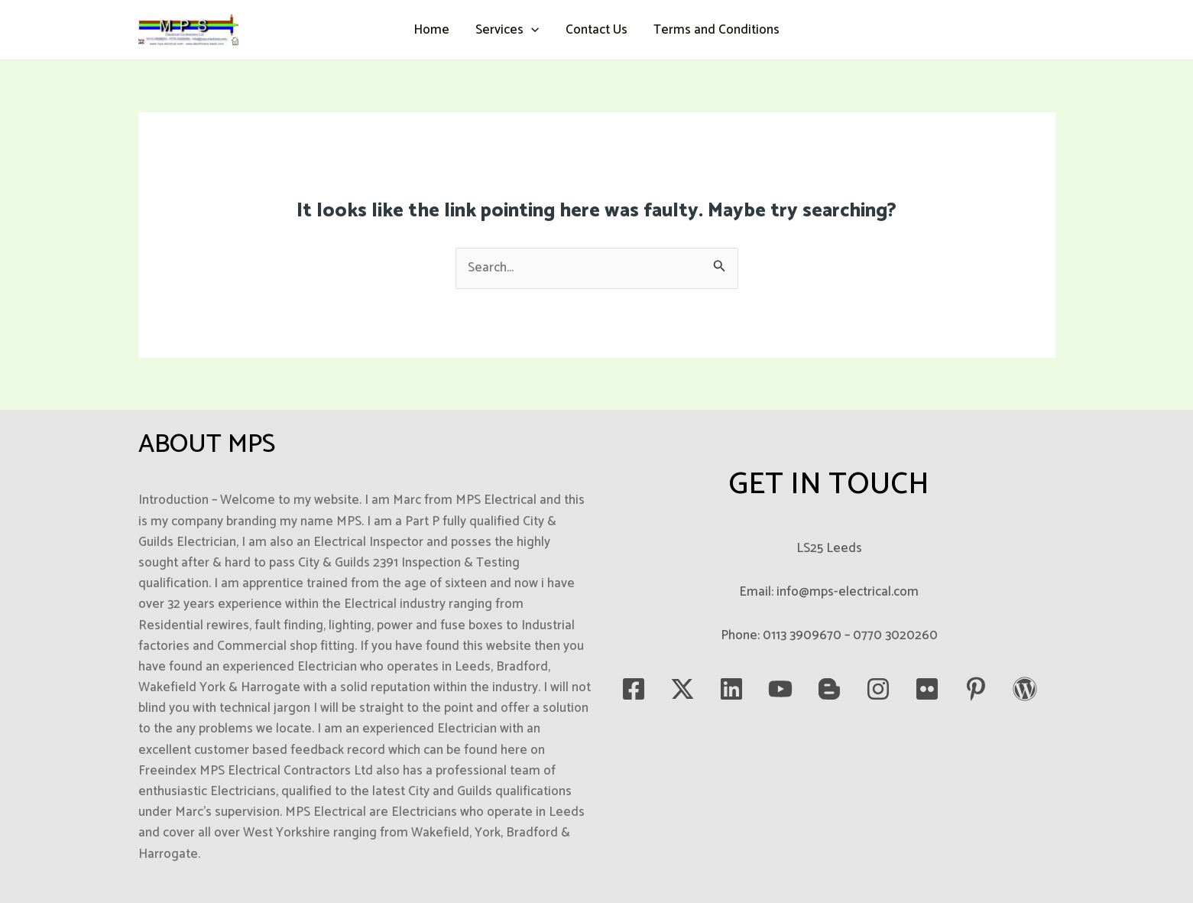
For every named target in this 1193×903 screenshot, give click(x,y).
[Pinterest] (976, 689)
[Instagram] (878, 689)
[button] (531, 30)
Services (507, 30)
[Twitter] (682, 689)
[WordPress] (1025, 689)
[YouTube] (780, 689)
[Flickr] (927, 689)
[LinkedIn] (731, 689)
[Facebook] (633, 689)
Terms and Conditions (716, 30)
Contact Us (596, 30)
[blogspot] (829, 689)
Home (431, 30)
